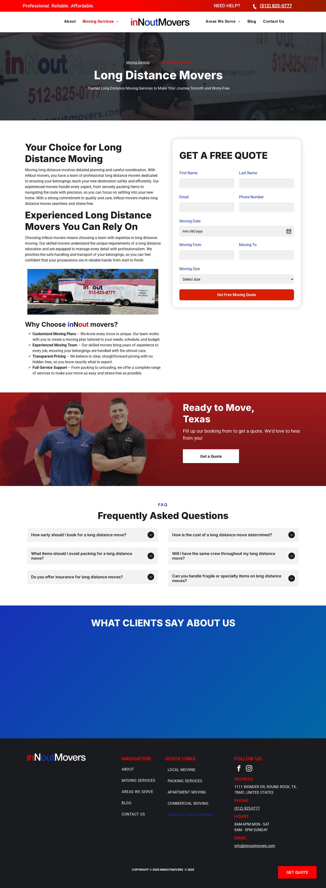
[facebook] (239, 769)
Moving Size (189, 269)
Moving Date (189, 221)
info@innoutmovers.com (254, 846)
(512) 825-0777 (247, 808)
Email (184, 197)
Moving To (248, 245)
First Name (188, 173)
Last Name (248, 173)
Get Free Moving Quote (236, 295)
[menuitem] (70, 21)
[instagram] (249, 769)
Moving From (190, 245)
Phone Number (251, 197)
